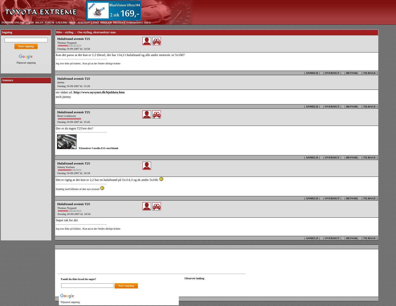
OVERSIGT (332, 72)
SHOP (72, 22)
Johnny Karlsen (66, 167)
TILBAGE (369, 72)
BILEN (39, 22)
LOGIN (30, 22)
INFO (147, 22)
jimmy (61, 82)
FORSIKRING (135, 22)
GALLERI (61, 22)
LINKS (95, 22)
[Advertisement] (26, 160)
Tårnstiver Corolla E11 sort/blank (98, 148)
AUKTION (84, 22)
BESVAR (351, 72)
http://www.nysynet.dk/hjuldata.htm (99, 92)
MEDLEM (106, 22)
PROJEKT (119, 22)
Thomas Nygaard (67, 42)
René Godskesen (66, 115)
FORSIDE (7, 22)
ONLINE (19, 22)
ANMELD (312, 72)
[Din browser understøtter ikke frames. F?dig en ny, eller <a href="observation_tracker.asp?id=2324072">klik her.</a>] (207, 285)
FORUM (49, 22)
